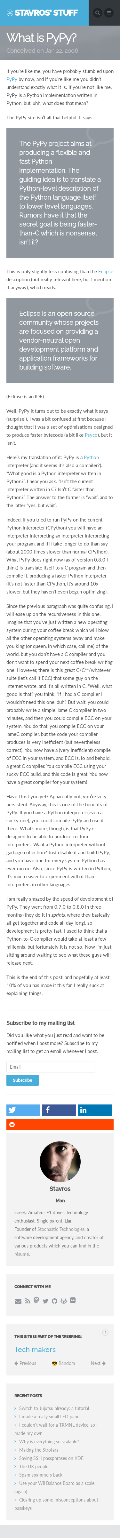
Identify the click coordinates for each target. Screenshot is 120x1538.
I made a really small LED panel (49, 1416)
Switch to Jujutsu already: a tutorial (54, 1408)
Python (91, 457)
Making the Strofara (39, 1450)
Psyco (91, 435)
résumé (21, 1254)
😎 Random (63, 1363)
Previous (25, 1363)
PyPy (11, 79)
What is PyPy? (41, 37)
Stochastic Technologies (60, 1229)
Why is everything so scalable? (49, 1441)
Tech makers (35, 1349)
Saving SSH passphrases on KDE (51, 1458)
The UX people (33, 1466)
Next (98, 1363)
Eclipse (105, 271)
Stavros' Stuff (46, 13)
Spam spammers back (40, 1475)
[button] (23, 1110)
